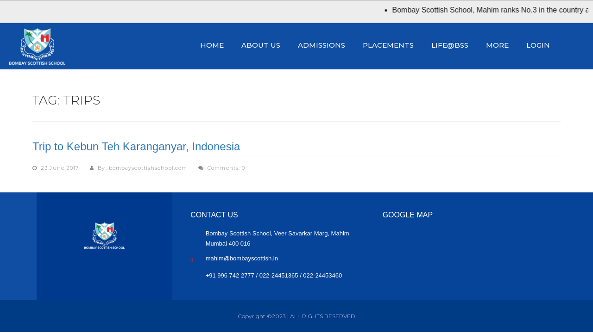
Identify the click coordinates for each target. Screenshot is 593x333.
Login (538, 45)
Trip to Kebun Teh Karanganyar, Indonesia (136, 146)
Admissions (321, 45)
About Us (260, 45)
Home (212, 45)
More (497, 45)
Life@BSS (449, 45)
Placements (388, 45)
